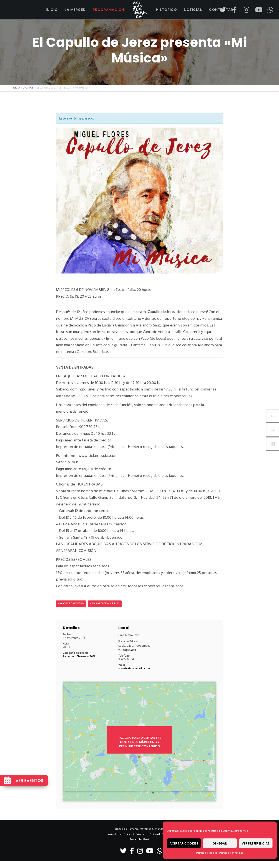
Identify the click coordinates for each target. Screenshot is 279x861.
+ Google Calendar (71, 604)
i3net (146, 839)
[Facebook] (232, 10)
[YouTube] (256, 10)
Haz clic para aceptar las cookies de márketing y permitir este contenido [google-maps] (139, 742)
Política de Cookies (160, 834)
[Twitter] (220, 10)
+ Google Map (127, 650)
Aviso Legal (115, 834)
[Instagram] (244, 10)
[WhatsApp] (268, 10)
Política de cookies (206, 853)
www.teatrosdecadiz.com (134, 668)
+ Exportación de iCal (105, 604)
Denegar (220, 843)
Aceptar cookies (184, 843)
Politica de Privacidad (135, 834)
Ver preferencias (256, 843)
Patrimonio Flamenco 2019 (79, 656)
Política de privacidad (231, 853)
